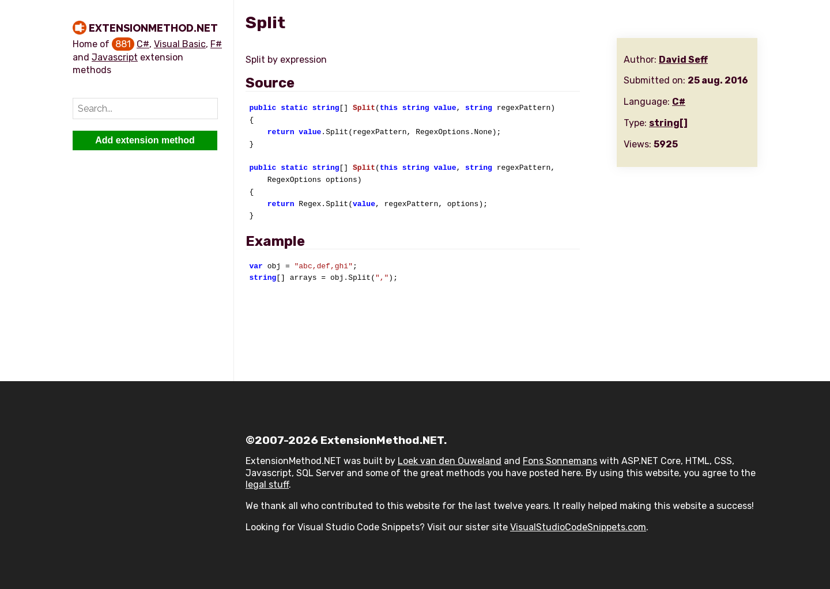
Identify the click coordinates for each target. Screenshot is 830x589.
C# (143, 44)
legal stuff (267, 484)
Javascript (115, 57)
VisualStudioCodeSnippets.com (578, 527)
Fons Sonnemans (560, 460)
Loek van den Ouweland (449, 460)
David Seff (683, 59)
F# (216, 44)
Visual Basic (180, 44)
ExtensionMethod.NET (153, 28)
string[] (668, 122)
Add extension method (144, 140)
